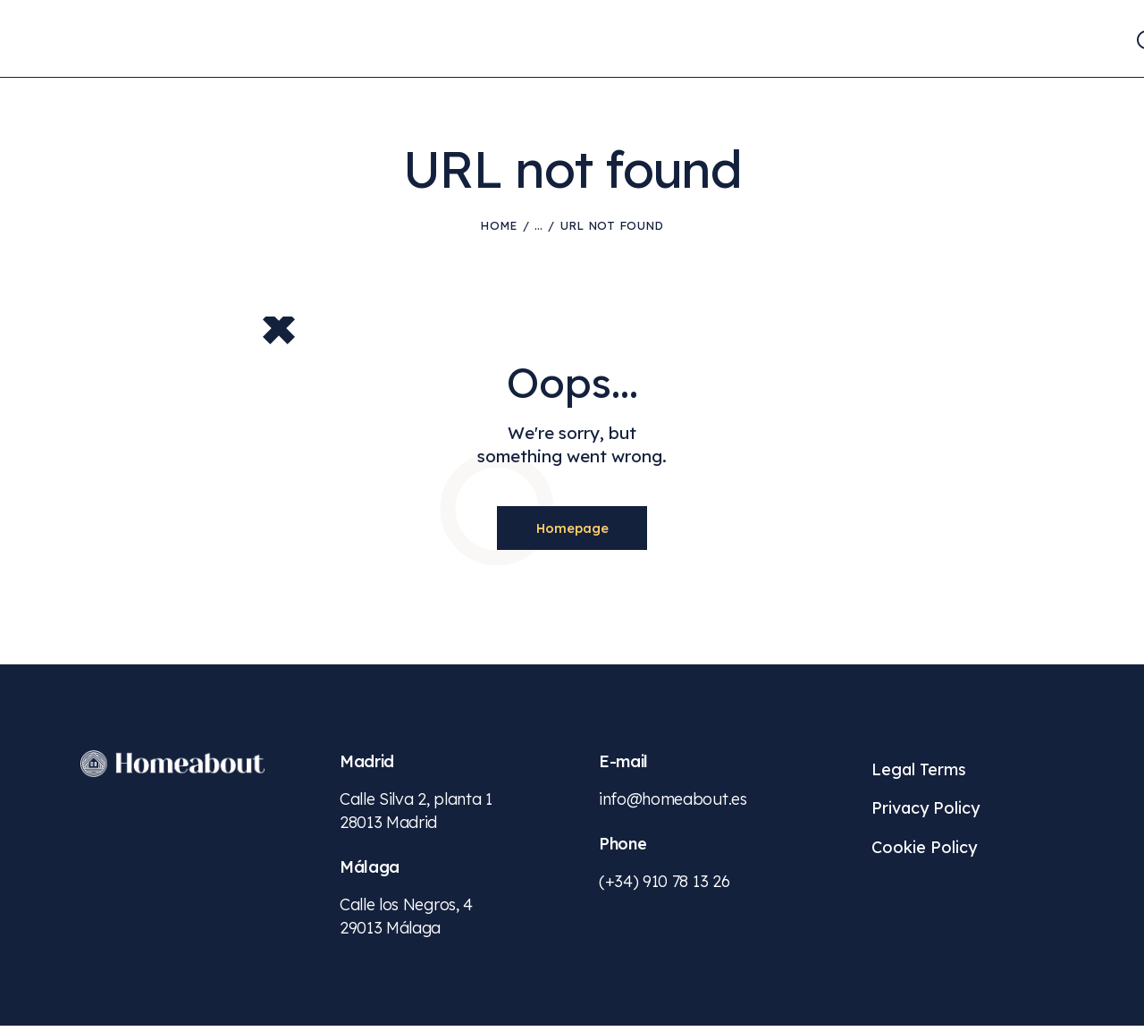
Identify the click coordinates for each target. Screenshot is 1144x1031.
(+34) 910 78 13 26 (664, 886)
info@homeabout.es (673, 804)
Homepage (572, 530)
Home (498, 225)
